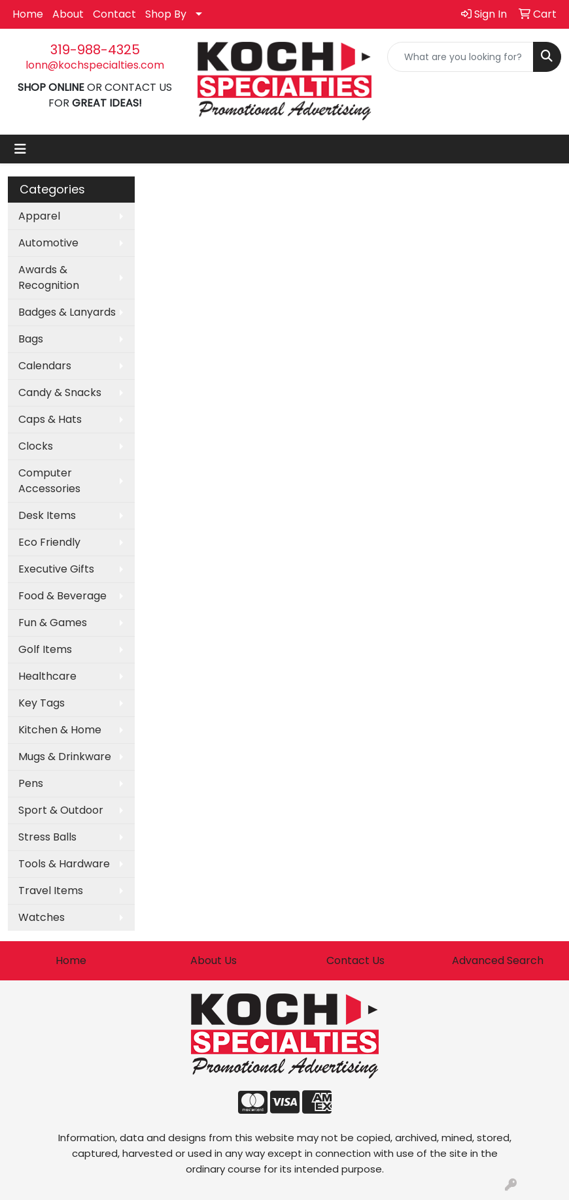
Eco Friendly (49, 542)
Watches (41, 917)
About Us (213, 960)
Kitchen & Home (59, 729)
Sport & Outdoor (60, 810)
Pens (30, 783)
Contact (114, 14)
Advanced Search (497, 960)
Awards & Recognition (48, 277)
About (68, 14)
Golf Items (45, 649)
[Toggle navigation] (20, 149)
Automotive (48, 242)
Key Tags (41, 702)
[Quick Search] (460, 57)
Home (27, 14)
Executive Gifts (56, 568)
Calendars (44, 365)
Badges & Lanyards (67, 312)
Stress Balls (47, 836)
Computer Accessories (49, 480)
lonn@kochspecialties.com (95, 65)
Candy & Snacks (59, 392)
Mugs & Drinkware (64, 756)
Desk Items (47, 515)
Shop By (165, 14)
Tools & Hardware (64, 863)
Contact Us (355, 960)
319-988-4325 (95, 50)
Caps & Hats (50, 419)
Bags (30, 338)
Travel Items (50, 890)
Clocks (35, 446)
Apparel (39, 216)
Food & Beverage (62, 595)
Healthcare (47, 676)
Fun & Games (52, 622)
